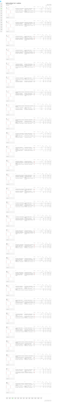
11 (35, 398)
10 (1, 24)
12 (1, 29)
